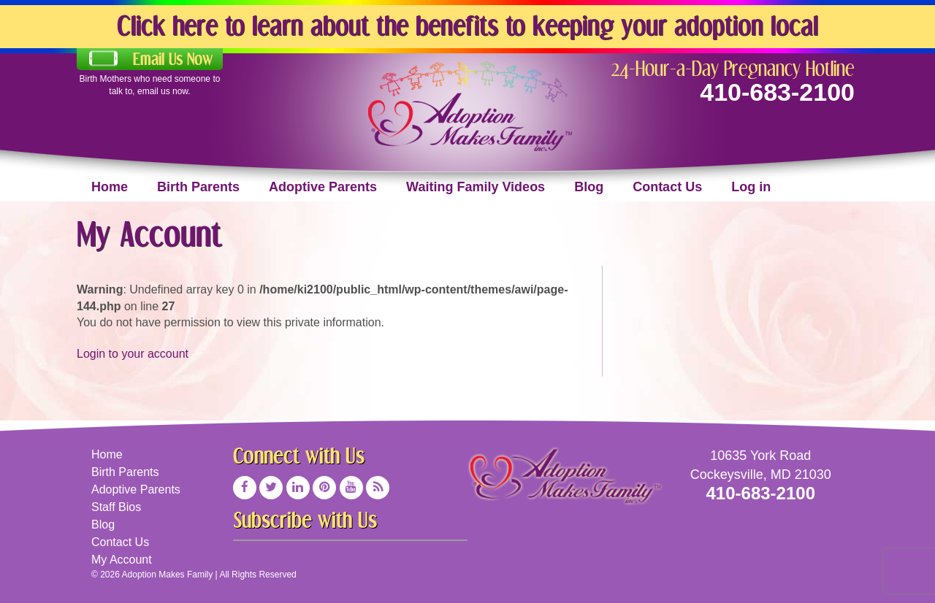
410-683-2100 (777, 92)
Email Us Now (173, 59)
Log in (751, 187)
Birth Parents (198, 187)
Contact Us (667, 187)
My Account (121, 559)
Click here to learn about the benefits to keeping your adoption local (467, 25)
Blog (588, 187)
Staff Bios (116, 507)
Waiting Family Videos (475, 187)
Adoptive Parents (323, 187)
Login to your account (132, 353)
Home (109, 187)
